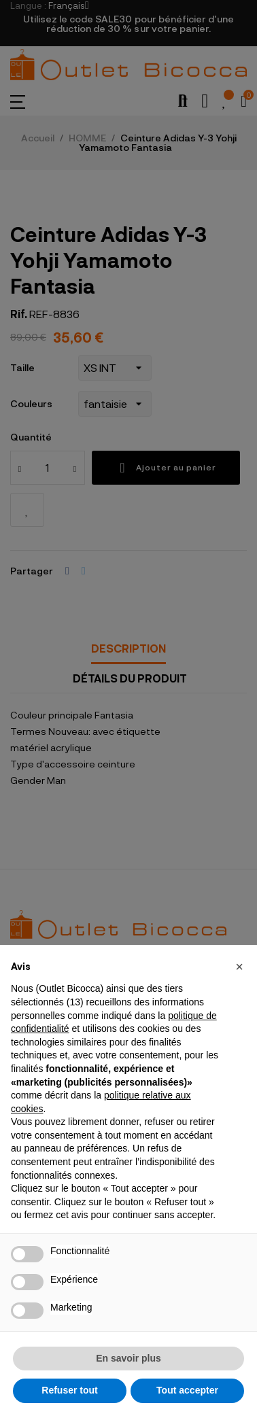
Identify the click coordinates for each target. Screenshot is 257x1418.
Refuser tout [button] (69, 1390)
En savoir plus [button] (128, 1358)
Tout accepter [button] (187, 1390)
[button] (239, 967)
